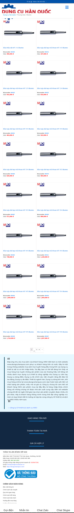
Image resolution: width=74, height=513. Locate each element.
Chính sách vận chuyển (10, 489)
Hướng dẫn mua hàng (9, 500)
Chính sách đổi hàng (9, 495)
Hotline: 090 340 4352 (39, 1)
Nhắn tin (24, 510)
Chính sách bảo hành (9, 498)
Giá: (19, 38)
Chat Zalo (44, 510)
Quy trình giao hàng (9, 492)
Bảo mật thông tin (8, 487)
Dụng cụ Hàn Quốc (9, 15)
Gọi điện (8, 510)
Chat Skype (63, 510)
